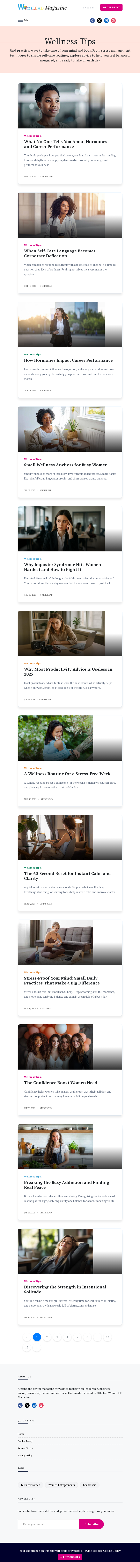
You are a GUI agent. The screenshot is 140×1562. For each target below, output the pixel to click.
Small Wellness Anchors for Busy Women (66, 465)
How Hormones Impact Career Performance (68, 360)
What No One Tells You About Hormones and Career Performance (65, 144)
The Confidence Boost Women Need (60, 1082)
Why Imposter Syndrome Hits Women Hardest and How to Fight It (62, 567)
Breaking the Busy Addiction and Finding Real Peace (66, 1185)
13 (26, 1347)
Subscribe (91, 1524)
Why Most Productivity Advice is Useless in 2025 (68, 671)
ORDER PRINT (111, 7)
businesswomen (30, 1485)
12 (107, 1337)
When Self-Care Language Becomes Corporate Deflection (60, 253)
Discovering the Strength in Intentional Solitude (65, 1289)
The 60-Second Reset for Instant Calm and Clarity (67, 876)
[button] (25, 20)
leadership (89, 1485)
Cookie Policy (112, 1551)
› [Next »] (36, 1347)
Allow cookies (70, 1557)
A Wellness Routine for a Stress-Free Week (67, 773)
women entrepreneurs (61, 1485)
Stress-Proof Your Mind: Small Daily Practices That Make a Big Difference (62, 980)
